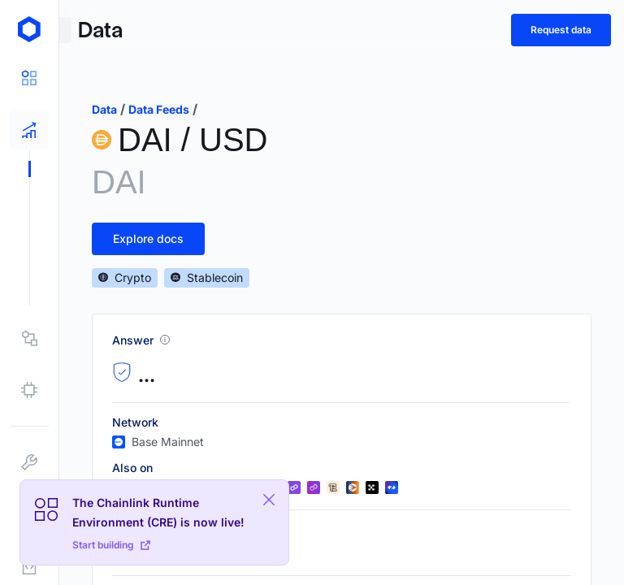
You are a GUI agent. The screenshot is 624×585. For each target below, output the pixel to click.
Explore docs (148, 238)
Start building (111, 545)
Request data (561, 30)
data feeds (158, 109)
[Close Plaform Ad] (268, 499)
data (104, 109)
